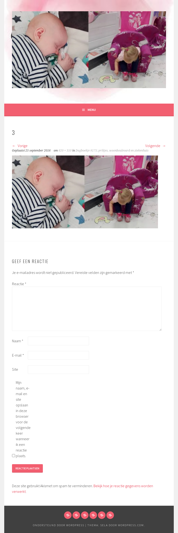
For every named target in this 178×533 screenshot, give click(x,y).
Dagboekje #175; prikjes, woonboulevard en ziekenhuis (112, 150)
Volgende (155, 145)
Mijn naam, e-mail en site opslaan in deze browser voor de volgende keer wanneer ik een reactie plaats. (23, 419)
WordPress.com (131, 525)
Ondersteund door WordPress (58, 525)
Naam (17, 340)
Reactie (19, 283)
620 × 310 (65, 150)
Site (15, 369)
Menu (92, 110)
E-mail (18, 355)
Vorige (20, 145)
